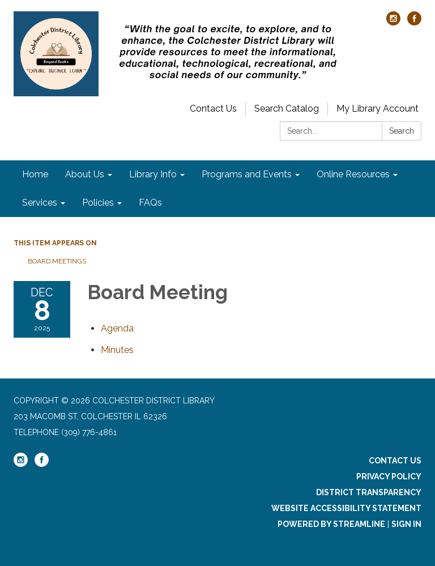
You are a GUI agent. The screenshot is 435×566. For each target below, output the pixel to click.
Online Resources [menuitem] (353, 174)
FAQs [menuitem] (150, 202)
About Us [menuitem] (84, 174)
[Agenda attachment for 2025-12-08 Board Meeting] (117, 328)
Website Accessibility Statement (346, 508)
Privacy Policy (388, 476)
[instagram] (393, 22)
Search (401, 130)
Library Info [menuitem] (153, 174)
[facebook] (414, 22)
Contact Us (213, 108)
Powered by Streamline (331, 524)
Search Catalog (286, 108)
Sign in (406, 524)
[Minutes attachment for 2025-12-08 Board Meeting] (117, 349)
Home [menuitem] (35, 174)
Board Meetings (57, 261)
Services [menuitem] (39, 202)
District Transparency (368, 492)
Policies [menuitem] (98, 202)
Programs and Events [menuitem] (247, 174)
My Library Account (377, 108)
